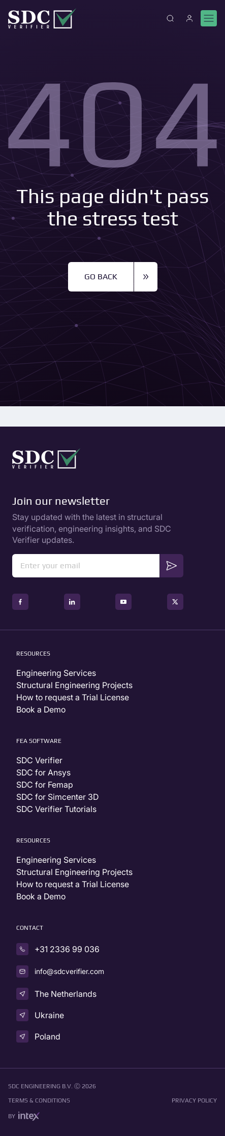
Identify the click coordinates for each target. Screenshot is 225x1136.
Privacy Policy (194, 1100)
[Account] (189, 18)
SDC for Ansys (43, 772)
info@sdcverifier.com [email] (69, 971)
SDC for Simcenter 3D (57, 797)
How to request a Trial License (72, 697)
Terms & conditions (39, 1100)
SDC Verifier (39, 760)
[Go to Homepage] (42, 18)
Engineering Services (56, 673)
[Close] (170, 18)
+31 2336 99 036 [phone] (67, 949)
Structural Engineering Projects (74, 685)
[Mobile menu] (209, 18)
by (24, 1116)
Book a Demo (41, 709)
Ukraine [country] (49, 1015)
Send (172, 565)
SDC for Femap (44, 785)
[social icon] (20, 602)
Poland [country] (47, 1036)
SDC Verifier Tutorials (56, 809)
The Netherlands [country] (66, 994)
